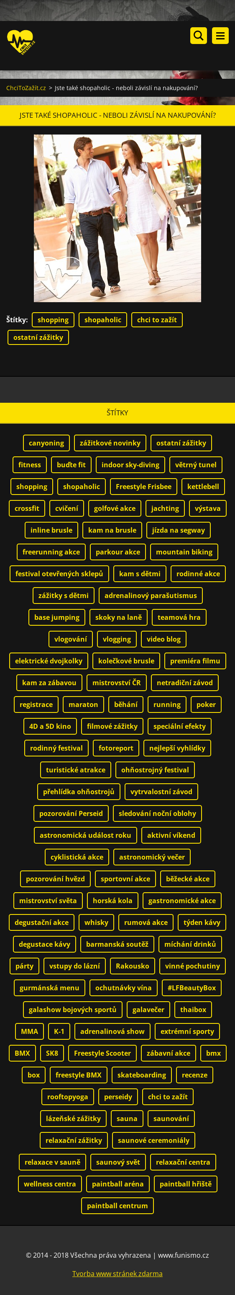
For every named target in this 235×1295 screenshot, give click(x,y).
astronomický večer (152, 856)
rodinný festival (56, 747)
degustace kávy (44, 943)
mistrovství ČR (116, 682)
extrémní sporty (187, 1031)
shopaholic (102, 319)
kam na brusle (112, 529)
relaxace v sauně (52, 1161)
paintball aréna (118, 1183)
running (167, 704)
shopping (53, 319)
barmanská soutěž (117, 943)
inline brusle (51, 529)
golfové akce (114, 508)
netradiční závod (185, 682)
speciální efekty (179, 725)
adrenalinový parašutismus (151, 595)
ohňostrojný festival (155, 769)
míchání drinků (190, 943)
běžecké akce (187, 878)
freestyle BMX (79, 1074)
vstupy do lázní (74, 965)
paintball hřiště (186, 1183)
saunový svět (118, 1161)
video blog (164, 638)
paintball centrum (117, 1205)
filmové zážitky (112, 725)
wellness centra (50, 1183)
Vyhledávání (198, 35)
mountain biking (184, 551)
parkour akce (118, 551)
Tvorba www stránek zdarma (117, 1273)
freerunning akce (51, 551)
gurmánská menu (49, 987)
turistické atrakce (75, 769)
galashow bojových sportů (73, 1009)
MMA (29, 1031)
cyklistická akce (77, 856)
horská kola (113, 900)
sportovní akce (125, 878)
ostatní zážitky (38, 337)
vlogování (70, 638)
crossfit (27, 508)
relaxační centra (183, 1161)
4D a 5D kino (50, 725)
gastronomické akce (182, 900)
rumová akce (146, 922)
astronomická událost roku (85, 834)
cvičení (66, 508)
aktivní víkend (171, 834)
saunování (171, 1118)
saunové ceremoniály (153, 1140)
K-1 (59, 1031)
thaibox (193, 1009)
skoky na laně (118, 617)
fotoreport (116, 747)
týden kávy (202, 922)
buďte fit (71, 464)
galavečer (148, 1009)
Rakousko (132, 965)
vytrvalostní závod (161, 791)
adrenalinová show (112, 1031)
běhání (126, 704)
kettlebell (203, 486)
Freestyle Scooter (102, 1052)
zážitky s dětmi (63, 595)
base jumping (56, 617)
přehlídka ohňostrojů (79, 791)
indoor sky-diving (130, 464)
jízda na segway (178, 529)
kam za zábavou (49, 682)
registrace (36, 704)
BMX (22, 1052)
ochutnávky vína (123, 987)
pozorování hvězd (55, 878)
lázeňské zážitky (73, 1118)
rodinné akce (198, 573)
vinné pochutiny (192, 965)
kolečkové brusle (126, 660)
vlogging (117, 638)
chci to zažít (157, 319)
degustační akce (42, 922)
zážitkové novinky (110, 442)
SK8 (52, 1052)
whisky (96, 922)
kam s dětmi (140, 573)
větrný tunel (196, 464)
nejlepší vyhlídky (177, 747)
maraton (83, 704)
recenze (194, 1074)
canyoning (46, 442)
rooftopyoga (67, 1096)
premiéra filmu (195, 660)
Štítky (16, 319)
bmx (213, 1052)
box (34, 1074)
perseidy (118, 1096)
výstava (208, 508)
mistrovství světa (48, 900)
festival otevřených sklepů (59, 573)
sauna (127, 1118)
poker (206, 704)
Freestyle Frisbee (143, 486)
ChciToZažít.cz (26, 87)
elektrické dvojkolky (48, 660)
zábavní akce (168, 1052)
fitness (29, 464)
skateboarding (142, 1074)
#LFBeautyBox (192, 987)
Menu (220, 35)
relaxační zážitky (74, 1140)
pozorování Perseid (71, 813)
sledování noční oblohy (157, 813)
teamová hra (179, 617)
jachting (165, 508)
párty (24, 965)
